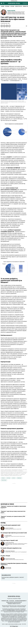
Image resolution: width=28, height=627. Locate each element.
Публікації (7, 6)
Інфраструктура (18, 6)
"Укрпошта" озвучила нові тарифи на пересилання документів (13, 507)
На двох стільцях (5, 555)
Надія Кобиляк (11, 10)
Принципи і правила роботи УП (14, 603)
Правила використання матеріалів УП (14, 602)
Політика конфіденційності (20, 600)
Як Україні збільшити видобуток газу (11, 548)
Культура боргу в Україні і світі (9, 540)
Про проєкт (11, 600)
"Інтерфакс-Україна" (11, 609)
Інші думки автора (6, 575)
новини (2, 6)
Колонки (12, 6)
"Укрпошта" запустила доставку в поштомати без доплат (13, 512)
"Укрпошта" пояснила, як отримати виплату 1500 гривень (13, 517)
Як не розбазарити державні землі (10, 525)
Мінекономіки (4, 480)
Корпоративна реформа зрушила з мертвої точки (13, 578)
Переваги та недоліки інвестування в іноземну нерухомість (14, 564)
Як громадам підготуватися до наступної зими (14, 532)
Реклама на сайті (5, 600)
